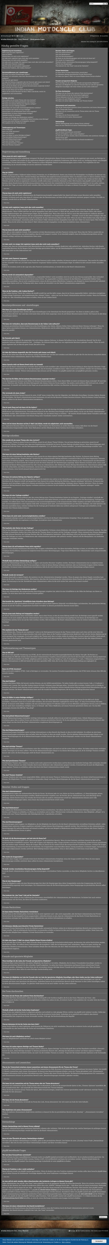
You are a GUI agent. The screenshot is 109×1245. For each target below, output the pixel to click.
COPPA (20, 211)
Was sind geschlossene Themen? (12, 143)
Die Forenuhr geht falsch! (10, 80)
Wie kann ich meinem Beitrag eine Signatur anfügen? (19, 104)
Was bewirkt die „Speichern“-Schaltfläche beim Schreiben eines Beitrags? (25, 119)
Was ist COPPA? (7, 54)
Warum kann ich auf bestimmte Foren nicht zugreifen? (19, 111)
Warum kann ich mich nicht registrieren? (15, 56)
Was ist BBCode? (7, 129)
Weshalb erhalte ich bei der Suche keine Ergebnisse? (72, 95)
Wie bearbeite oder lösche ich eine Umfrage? (16, 109)
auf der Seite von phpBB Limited (13, 1161)
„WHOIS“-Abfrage (55, 1185)
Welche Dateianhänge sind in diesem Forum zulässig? (72, 123)
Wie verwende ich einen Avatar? (12, 88)
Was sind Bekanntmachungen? (12, 139)
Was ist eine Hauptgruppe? (64, 64)
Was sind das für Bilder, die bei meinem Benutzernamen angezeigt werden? (26, 86)
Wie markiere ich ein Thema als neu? (14, 123)
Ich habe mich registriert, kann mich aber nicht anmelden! (20, 58)
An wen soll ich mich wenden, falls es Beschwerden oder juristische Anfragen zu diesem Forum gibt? (81, 137)
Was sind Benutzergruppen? (64, 56)
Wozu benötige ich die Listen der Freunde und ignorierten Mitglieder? (77, 83)
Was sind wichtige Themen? (11, 141)
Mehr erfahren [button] (66, 1242)
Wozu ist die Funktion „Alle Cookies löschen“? (16, 68)
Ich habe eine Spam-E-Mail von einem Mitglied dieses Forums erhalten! (78, 76)
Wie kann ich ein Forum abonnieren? (67, 115)
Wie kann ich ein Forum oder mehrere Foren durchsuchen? (74, 93)
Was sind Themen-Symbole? (11, 145)
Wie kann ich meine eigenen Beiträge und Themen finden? (74, 101)
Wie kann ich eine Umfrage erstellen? (14, 106)
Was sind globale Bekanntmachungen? (14, 137)
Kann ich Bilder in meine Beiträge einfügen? (16, 135)
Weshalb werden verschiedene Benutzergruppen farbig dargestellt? (77, 62)
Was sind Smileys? (8, 133)
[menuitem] (14, 35)
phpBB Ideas (102, 1171)
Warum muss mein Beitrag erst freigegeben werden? (18, 121)
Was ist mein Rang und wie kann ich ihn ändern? (18, 89)
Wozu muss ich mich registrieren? (13, 52)
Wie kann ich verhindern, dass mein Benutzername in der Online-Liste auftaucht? (24, 77)
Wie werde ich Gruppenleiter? (65, 60)
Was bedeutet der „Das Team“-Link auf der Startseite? (72, 66)
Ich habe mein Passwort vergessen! (13, 64)
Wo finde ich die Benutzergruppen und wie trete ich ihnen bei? (75, 58)
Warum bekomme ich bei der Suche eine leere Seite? (72, 97)
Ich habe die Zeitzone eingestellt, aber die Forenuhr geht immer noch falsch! (26, 82)
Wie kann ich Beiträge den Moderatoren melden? (17, 117)
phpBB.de (81, 371)
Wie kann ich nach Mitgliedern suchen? (68, 99)
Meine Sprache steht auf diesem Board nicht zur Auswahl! (20, 84)
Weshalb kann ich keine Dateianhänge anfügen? (17, 113)
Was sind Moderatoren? (63, 54)
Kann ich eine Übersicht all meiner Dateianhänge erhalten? (74, 125)
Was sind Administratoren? (64, 52)
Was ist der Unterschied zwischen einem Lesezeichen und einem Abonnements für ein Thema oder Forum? (81, 108)
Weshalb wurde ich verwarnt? (11, 115)
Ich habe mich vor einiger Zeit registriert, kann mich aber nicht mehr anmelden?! (27, 62)
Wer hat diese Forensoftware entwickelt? (68, 132)
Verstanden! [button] (99, 1241)
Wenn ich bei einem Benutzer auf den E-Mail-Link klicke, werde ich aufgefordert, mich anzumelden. (23, 92)
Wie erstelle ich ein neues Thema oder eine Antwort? (19, 100)
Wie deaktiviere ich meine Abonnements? (69, 117)
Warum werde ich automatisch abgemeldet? (16, 66)
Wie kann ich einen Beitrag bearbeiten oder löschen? (19, 102)
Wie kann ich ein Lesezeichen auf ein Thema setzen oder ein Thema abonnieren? (77, 112)
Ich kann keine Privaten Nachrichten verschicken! (72, 72)
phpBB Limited (66, 371)
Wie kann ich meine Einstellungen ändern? (16, 74)
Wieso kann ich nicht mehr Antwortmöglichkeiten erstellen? (21, 107)
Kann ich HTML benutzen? (10, 131)
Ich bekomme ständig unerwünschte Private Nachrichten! (74, 74)
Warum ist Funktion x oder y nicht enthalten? (70, 134)
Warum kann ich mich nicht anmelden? (15, 60)
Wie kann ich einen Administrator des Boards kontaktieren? (74, 139)
